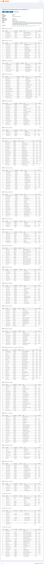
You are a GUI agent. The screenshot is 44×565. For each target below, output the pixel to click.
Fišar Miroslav (8, 419)
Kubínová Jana (8, 210)
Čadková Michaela (8, 71)
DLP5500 (15, 467)
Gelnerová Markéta (8, 64)
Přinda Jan (7, 537)
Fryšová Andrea (8, 84)
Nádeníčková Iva (8, 132)
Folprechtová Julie (8, 116)
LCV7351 (16, 209)
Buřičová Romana (8, 522)
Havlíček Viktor (8, 339)
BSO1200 (15, 253)
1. (2, 32)
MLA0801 (14, 323)
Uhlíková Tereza (7, 146)
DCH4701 (15, 474)
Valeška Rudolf (8, 470)
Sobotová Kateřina (8, 87)
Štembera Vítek (8, 317)
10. (2, 56)
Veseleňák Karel (8, 344)
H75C (31, 26)
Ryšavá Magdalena (8, 171)
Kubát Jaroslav (8, 469)
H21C (19, 26)
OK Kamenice (25, 257)
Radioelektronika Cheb (27, 49)
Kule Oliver (7, 315)
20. (2, 376)
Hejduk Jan (7, 371)
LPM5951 (15, 225)
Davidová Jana (8, 501)
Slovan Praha (25, 241)
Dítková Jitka (7, 177)
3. (2, 47)
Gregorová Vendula (8, 57)
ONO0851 (18, 79)
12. (2, 92)
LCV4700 (15, 470)
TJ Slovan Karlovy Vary (27, 124)
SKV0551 (15, 124)
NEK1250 (16, 57)
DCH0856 (18, 92)
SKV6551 (15, 226)
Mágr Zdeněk (8, 473)
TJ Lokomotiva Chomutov (27, 209)
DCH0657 (15, 120)
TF (35, 26)
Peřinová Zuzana (8, 124)
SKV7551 (16, 182)
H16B (17, 26)
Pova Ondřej (7, 360)
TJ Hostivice (26, 183)
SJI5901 (15, 451)
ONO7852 (15, 501)
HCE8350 (16, 183)
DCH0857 (18, 96)
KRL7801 (15, 404)
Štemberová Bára (8, 108)
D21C (25, 25)
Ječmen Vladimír (8, 391)
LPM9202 (14, 352)
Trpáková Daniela (7, 155)
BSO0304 (14, 367)
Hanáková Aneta (8, 68)
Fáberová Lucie (8, 52)
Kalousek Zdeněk (8, 410)
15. (2, 123)
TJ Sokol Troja (25, 237)
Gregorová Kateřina (8, 175)
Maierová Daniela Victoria (9, 95)
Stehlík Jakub (8, 311)
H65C (29, 26)
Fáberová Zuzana (8, 548)
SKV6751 (16, 210)
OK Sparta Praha (26, 450)
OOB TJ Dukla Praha (26, 467)
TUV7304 (15, 398)
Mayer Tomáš (7, 430)
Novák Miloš (7, 485)
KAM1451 (15, 544)
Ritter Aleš (7, 387)
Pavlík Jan (7, 497)
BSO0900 (15, 292)
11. (2, 57)
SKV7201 (15, 394)
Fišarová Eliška (7, 158)
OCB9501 (15, 517)
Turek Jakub (7, 312)
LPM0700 (14, 311)
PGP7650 (16, 171)
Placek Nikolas (8, 273)
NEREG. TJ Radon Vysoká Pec (27, 33)
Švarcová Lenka (8, 222)
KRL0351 (15, 158)
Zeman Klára (7, 163)
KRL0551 (15, 114)
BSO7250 (16, 186)
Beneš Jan (7, 296)
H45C (24, 26)
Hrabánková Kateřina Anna (9, 91)
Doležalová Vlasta (8, 233)
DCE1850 (15, 549)
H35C (21, 26)
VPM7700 (15, 392)
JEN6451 (15, 222)
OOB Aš (24, 316)
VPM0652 (15, 104)
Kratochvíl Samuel (8, 261)
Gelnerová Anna (8, 112)
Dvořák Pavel (7, 399)
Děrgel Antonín (8, 538)
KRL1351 (16, 52)
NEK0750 (18, 91)
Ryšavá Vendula (7, 142)
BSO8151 (16, 175)
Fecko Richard (8, 277)
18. (2, 408)
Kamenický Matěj (8, 351)
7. (2, 52)
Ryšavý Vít (7, 478)
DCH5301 (15, 477)
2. (2, 33)
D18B (23, 25)
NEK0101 (14, 363)
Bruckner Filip (7, 321)
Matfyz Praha (26, 205)
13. (2, 120)
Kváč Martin (7, 276)
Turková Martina (8, 185)
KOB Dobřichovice (24, 163)
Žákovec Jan (7, 513)
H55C (26, 26)
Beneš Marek (7, 427)
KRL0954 (17, 71)
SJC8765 (15, 150)
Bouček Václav (8, 490)
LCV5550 (15, 238)
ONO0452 (16, 131)
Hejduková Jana (8, 186)
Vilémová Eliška (8, 111)
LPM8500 (15, 396)
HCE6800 (14, 442)
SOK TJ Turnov (25, 398)
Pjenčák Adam (8, 325)
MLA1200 (15, 273)
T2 (34, 26)
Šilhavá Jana (8, 225)
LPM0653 (15, 122)
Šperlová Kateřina (8, 33)
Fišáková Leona (8, 44)
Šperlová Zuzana (7, 162)
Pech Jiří (7, 454)
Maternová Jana (8, 53)
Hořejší (25, 502)
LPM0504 (14, 356)
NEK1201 (15, 256)
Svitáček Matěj (8, 533)
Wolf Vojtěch (7, 520)
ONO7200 (15, 390)
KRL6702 (14, 422)
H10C (39, 25)
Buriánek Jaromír (8, 465)
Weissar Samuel (8, 368)
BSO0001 (14, 371)
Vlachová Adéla (8, 114)
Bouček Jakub (8, 517)
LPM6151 (16, 203)
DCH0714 (14, 321)
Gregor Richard (8, 292)
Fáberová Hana (8, 56)
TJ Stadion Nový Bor (25, 439)
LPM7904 (15, 400)
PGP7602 (15, 386)
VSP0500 (14, 332)
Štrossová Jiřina (8, 234)
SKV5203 (15, 469)
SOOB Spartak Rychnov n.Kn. (26, 343)
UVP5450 (15, 241)
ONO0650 (15, 106)
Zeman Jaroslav (8, 451)
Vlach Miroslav (8, 426)
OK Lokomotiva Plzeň (26, 122)
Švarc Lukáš (7, 376)
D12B (17, 25)
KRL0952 (17, 64)
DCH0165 (15, 155)
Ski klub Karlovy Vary (27, 187)
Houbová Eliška (8, 47)
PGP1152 (16, 36)
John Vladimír (8, 467)
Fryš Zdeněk (7, 435)
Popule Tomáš (8, 553)
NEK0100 (15, 520)
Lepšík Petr (7, 364)
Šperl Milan (7, 407)
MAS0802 (14, 325)
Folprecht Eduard (8, 398)
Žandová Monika (7, 159)
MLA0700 (14, 320)
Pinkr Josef (7, 408)
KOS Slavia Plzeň (26, 48)
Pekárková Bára (8, 115)
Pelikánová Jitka (8, 544)
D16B (21, 25)
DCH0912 (15, 297)
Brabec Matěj (7, 316)
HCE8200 (15, 408)
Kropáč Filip (7, 340)
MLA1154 (16, 51)
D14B (19, 25)
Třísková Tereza (8, 122)
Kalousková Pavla (8, 178)
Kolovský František (8, 352)
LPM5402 (15, 454)
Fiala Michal (7, 434)
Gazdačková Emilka (8, 540)
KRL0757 (18, 80)
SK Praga (25, 36)
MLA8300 (14, 372)
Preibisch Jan (7, 372)
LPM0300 (14, 368)
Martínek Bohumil (8, 455)
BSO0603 (14, 336)
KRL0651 (15, 119)
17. (2, 163)
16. (2, 124)
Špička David (7, 252)
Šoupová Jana (8, 211)
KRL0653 (15, 112)
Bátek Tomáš (7, 249)
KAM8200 (15, 406)
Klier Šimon (7, 264)
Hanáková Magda (7, 147)
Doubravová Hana (8, 96)
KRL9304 (14, 360)
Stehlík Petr (7, 359)
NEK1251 (16, 55)
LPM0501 (14, 355)
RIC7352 (16, 202)
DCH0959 (17, 67)
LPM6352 (16, 206)
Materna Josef (8, 293)
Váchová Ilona (8, 187)
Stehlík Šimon (7, 355)
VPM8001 (15, 402)
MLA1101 (15, 264)
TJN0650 (15, 108)
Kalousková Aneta (8, 546)
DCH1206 (15, 249)
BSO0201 (14, 379)
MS (2, 280)
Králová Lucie (7, 123)
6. (2, 51)
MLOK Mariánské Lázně (27, 32)
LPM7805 (15, 399)
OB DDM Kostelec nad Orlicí (28, 213)
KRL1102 (15, 272)
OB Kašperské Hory (25, 430)
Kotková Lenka (8, 202)
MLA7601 (14, 427)
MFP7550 (16, 205)
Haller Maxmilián (8, 272)
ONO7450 (16, 197)
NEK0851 (15, 541)
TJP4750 (15, 237)
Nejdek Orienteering (27, 55)
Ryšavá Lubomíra (8, 237)
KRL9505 (15, 513)
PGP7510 (14, 423)
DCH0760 (18, 84)
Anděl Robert (7, 402)
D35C (28, 25)
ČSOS (42, 563)
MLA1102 (15, 276)
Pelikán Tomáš (8, 406)
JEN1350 (15, 546)
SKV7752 (16, 177)
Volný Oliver (7, 260)
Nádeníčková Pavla (8, 151)
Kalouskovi (24, 410)
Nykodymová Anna (8, 51)
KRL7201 (14, 419)
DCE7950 (15, 163)
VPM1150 (16, 53)
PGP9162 (15, 146)
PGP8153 (15, 142)
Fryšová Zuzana (8, 49)
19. (2, 375)
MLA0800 (14, 319)
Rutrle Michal (7, 250)
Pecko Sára (7, 131)
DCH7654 (16, 198)
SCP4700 (15, 465)
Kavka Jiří (7, 450)
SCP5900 (15, 450)
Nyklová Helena (8, 205)
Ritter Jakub (7, 289)
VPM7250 (16, 174)
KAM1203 (15, 257)
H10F (37, 25)
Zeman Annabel (8, 549)
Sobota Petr (7, 514)
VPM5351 (16, 214)
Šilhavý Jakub (8, 396)
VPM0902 (15, 293)
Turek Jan (7, 388)
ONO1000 (15, 289)
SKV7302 (15, 388)
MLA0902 (15, 288)
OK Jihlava (25, 201)
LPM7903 (14, 359)
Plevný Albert (7, 313)
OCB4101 (15, 490)
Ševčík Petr (7, 390)
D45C (30, 25)
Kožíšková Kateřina (8, 104)
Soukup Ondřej (8, 256)
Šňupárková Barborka (8, 36)
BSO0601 (14, 344)
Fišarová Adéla (8, 119)
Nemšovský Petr (8, 386)
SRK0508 (14, 343)
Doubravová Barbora (8, 120)
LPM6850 (16, 211)
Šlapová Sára (7, 37)
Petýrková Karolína (8, 541)
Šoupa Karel (7, 438)
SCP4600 (15, 485)
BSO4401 (15, 486)
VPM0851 (18, 87)
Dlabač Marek (8, 518)
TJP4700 (15, 478)
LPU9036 (14, 351)
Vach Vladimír (8, 431)
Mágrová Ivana (8, 238)
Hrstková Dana (8, 201)
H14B (15, 26)
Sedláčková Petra (8, 213)
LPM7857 (16, 179)
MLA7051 (15, 498)
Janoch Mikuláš (8, 320)
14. (2, 95)
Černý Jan (7, 418)
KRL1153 (16, 56)
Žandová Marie (8, 226)
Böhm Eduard (8, 475)
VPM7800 (15, 514)
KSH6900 (14, 430)
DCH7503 (14, 435)
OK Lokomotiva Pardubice (25, 351)
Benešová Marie (8, 32)
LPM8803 (15, 553)
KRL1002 (15, 301)
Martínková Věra (8, 214)
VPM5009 (15, 458)
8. (2, 53)
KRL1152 (16, 47)
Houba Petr (7, 404)
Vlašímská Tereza (8, 182)
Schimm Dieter (8, 486)
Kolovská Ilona (8, 206)
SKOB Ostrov (26, 45)
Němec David (7, 356)
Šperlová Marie (8, 536)
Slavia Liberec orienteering (27, 111)
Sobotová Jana (8, 174)
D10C (15, 25)
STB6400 (14, 439)
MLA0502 (14, 335)
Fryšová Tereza (8, 198)
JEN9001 (14, 376)
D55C (32, 25)
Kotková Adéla (8, 107)
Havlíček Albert (8, 367)
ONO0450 (16, 134)
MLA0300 (14, 375)
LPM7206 (15, 395)
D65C (35, 25)
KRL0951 (17, 68)
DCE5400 (15, 466)
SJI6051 (16, 201)
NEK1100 (15, 277)
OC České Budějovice (27, 490)
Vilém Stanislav (8, 403)
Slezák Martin (7, 262)
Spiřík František (8, 336)
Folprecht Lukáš (8, 324)
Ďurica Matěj (7, 297)
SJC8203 (14, 364)
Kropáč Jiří (7, 422)
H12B (13, 26)
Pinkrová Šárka (8, 183)
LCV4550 (15, 242)
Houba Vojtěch (8, 301)
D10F (13, 25)
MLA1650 (15, 545)
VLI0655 (15, 111)
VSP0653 (15, 116)
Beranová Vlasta (8, 241)
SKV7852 (16, 185)
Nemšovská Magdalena (9, 88)
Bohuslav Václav (8, 395)
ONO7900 (15, 391)
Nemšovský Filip (8, 332)
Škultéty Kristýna (8, 55)
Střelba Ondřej (8, 423)
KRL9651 (15, 147)
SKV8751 (15, 159)
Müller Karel (7, 300)
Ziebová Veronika (8, 135)
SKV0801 (14, 312)
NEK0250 (15, 154)
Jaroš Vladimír (8, 466)
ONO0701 (14, 315)
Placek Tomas (8, 288)
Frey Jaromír (8, 489)
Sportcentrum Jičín (24, 150)
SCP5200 (15, 471)
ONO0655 (15, 115)
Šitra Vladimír (7, 400)
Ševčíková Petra (8, 197)
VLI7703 (15, 403)
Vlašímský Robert (8, 394)
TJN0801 (14, 317)
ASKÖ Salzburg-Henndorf (27, 475)
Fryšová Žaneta (8, 67)
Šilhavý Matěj (7, 556)
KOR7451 (16, 213)
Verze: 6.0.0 (2, 563)
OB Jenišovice (26, 178)
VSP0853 (18, 88)
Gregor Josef (8, 280)
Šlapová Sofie (7, 552)
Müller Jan (7, 442)
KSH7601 (14, 434)
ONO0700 (14, 309)
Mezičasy (40, 28)
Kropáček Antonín (8, 258)
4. (2, 36)
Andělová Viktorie (8, 48)
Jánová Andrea (8, 505)
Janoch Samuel (8, 335)
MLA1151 (16, 44)
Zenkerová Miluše (8, 242)
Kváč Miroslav (8, 319)
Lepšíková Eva (7, 150)
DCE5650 (15, 234)
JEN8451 (16, 178)
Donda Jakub (7, 309)
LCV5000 (15, 473)
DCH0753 (18, 95)
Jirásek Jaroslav (8, 474)
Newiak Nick (7, 363)
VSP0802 (14, 324)
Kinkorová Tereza (7, 143)
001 (24, 455)
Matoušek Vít (7, 530)
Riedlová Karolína (8, 92)
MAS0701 (14, 316)
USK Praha (27, 88)
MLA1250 (16, 32)
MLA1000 (15, 296)
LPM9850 (15, 143)
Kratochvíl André (8, 254)
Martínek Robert (8, 392)
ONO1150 (16, 45)
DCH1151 (16, 49)
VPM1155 (16, 48)
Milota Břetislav (8, 375)
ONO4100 (15, 489)
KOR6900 (14, 431)
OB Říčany (25, 107)
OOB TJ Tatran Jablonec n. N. (27, 108)
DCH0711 (14, 313)
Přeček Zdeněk (8, 471)
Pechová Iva (7, 203)
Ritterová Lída (7, 79)
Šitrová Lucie (7, 179)
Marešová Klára (7, 154)
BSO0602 (14, 339)
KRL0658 (15, 123)
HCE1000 (15, 300)
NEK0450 (16, 135)
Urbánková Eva (8, 106)
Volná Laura (7, 532)
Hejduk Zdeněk (8, 379)
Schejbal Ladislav (8, 477)
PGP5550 (15, 233)
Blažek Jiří (7, 458)
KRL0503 (14, 340)
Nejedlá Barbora (8, 83)
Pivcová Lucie (7, 545)
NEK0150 (15, 151)
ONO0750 (18, 83)
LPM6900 (14, 438)
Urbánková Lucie (8, 45)
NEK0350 (16, 132)
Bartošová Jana (8, 498)
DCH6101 (14, 426)
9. (2, 55)
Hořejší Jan (7, 502)
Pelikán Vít (7, 257)
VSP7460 (16, 195)
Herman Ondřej (8, 323)
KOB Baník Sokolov (27, 175)
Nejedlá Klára (8, 134)
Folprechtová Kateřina (9, 195)
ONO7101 (14, 418)
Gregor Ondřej (8, 253)
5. (2, 37)
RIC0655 (15, 107)
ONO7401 (15, 387)
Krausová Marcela (8, 209)
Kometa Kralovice (26, 47)
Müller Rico (7, 439)
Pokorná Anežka (8, 80)
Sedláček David (8, 343)
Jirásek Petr (7, 521)
